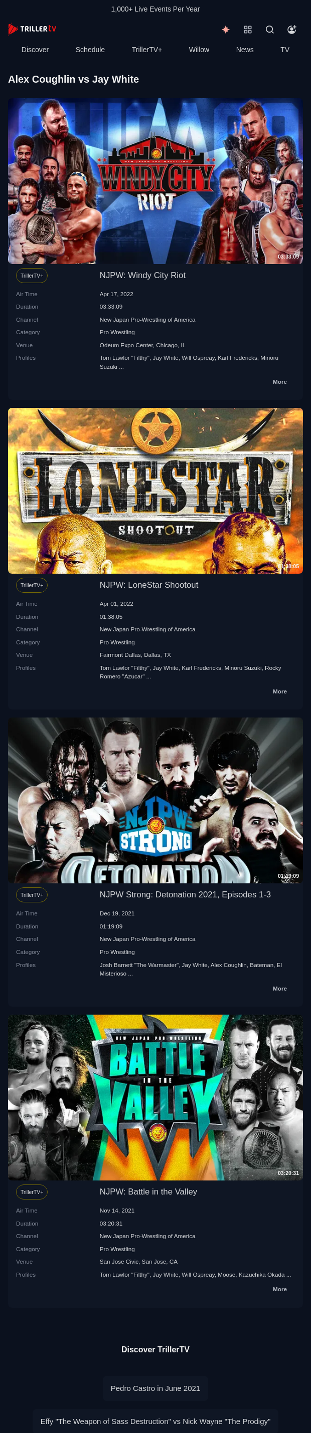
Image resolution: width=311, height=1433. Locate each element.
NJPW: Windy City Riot (143, 275)
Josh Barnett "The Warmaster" (139, 965)
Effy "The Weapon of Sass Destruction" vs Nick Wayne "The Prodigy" (156, 1421)
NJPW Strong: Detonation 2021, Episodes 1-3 (185, 894)
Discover (35, 50)
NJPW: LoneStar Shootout (149, 585)
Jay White (166, 357)
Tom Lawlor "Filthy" (124, 357)
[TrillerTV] (32, 29)
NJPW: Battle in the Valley (148, 1192)
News (245, 50)
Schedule (90, 50)
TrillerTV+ (147, 50)
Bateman (261, 965)
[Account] (292, 30)
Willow (199, 50)
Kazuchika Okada (262, 1274)
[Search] (270, 30)
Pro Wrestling (117, 332)
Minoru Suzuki (242, 667)
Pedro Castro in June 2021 (155, 1388)
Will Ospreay (198, 357)
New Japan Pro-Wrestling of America (148, 319)
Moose (226, 1274)
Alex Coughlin (229, 965)
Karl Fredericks (237, 357)
